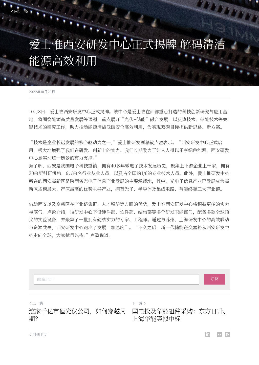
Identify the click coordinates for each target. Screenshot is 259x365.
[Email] (219, 334)
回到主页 (19, 11)
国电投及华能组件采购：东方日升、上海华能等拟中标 (180, 314)
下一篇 (139, 303)
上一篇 (36, 303)
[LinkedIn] (207, 334)
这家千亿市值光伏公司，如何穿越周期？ (77, 314)
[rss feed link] (227, 334)
